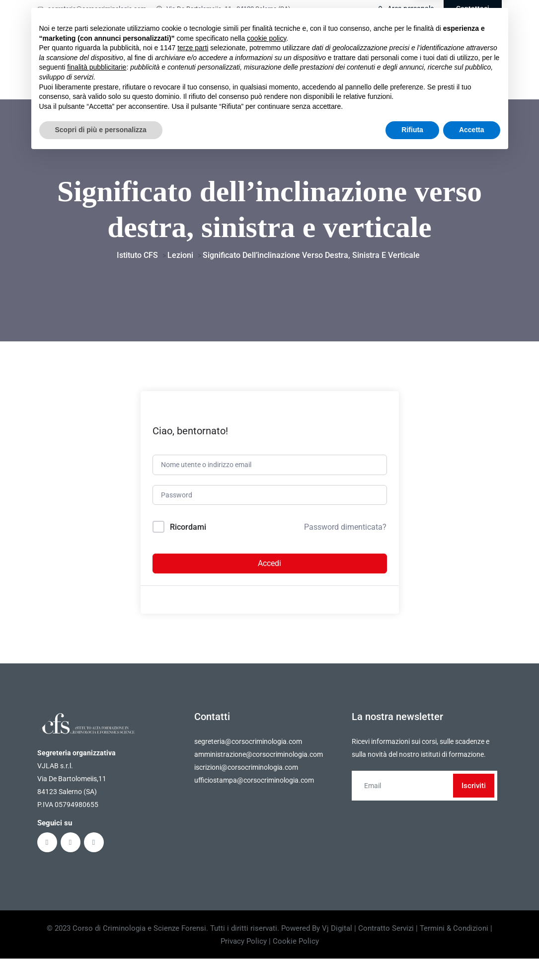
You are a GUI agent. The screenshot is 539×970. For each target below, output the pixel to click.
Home (195, 39)
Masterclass (276, 39)
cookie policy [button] (266, 851)
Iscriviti (474, 792)
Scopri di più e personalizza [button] (101, 943)
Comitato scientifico (415, 39)
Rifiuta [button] (412, 943)
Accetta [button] (471, 943)
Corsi (228, 39)
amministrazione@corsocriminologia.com (258, 761)
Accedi (269, 569)
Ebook (325, 39)
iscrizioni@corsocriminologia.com (246, 774)
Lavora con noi (386, 76)
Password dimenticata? (345, 533)
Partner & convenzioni (308, 76)
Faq (361, 39)
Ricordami (188, 533)
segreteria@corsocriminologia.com (91, 8)
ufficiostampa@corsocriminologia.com (254, 787)
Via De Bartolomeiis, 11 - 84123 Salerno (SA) (223, 8)
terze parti (192, 861)
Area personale (405, 8)
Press (434, 76)
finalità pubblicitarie (96, 880)
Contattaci (472, 8)
